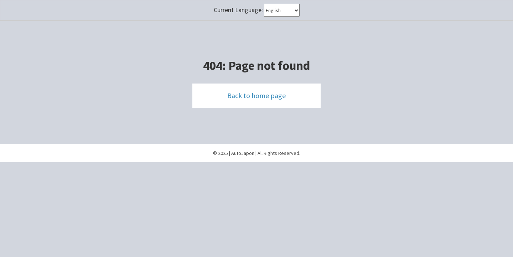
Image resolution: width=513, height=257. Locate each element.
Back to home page (256, 95)
